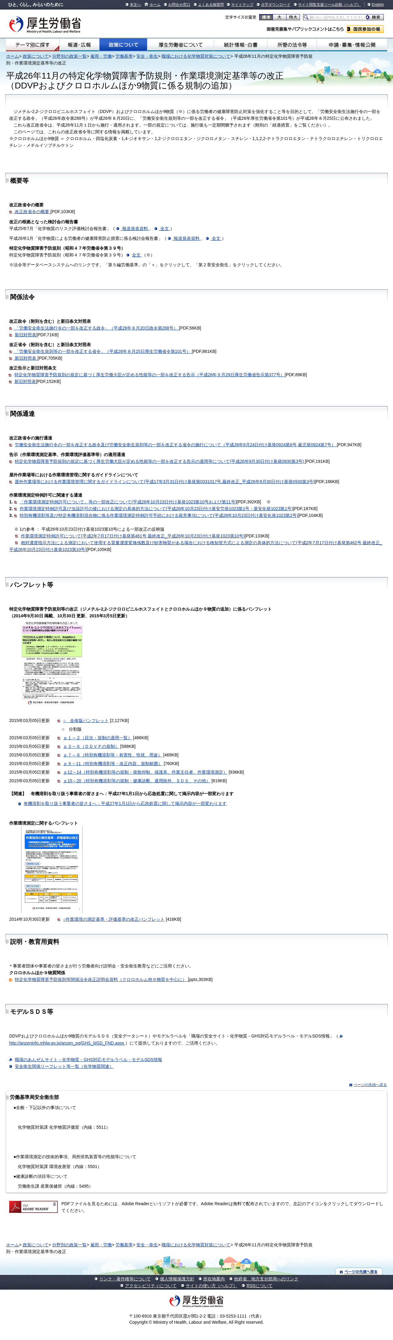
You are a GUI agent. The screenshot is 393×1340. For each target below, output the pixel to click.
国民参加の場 (365, 29)
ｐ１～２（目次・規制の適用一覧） (97, 737)
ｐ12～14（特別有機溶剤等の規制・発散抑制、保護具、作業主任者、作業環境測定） (145, 772)
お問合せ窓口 (179, 4)
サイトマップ (242, 4)
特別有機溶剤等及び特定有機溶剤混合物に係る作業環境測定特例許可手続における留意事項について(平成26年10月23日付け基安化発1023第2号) (159, 515)
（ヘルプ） (351, 4)
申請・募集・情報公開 (352, 44)
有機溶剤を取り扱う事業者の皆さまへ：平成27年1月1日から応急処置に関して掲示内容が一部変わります (125, 803)
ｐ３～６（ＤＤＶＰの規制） (91, 746)
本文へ (135, 4)
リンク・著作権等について (125, 1278)
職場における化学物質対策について (195, 56)
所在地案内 (214, 1278)
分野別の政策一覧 (69, 56)
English (378, 4)
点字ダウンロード (275, 4)
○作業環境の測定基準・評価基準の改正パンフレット (114, 919)
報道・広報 (79, 44)
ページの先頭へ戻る (370, 1085)
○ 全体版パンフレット (86, 720)
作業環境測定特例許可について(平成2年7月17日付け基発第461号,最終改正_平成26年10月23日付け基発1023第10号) (133, 535)
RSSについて (260, 1285)
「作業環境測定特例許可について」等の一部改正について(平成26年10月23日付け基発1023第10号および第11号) (128, 501)
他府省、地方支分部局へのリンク (266, 1278)
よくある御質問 (211, 4)
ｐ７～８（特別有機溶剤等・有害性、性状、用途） (112, 754)
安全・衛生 (147, 56)
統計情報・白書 (240, 44)
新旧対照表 (25, 334)
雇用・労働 (101, 56)
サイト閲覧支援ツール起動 (320, 4)
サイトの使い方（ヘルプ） (211, 1285)
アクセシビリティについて (151, 1285)
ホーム (155, 4)
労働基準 (124, 56)
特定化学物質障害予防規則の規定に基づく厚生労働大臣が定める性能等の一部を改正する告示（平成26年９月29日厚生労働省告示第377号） (149, 374)
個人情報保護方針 (177, 1278)
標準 (266, 17)
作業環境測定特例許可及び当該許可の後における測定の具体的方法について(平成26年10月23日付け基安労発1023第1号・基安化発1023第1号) (156, 508)
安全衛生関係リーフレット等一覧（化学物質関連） (64, 1066)
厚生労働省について (180, 44)
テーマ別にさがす (32, 45)
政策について (123, 44)
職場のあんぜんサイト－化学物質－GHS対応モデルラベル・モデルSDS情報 (88, 1059)
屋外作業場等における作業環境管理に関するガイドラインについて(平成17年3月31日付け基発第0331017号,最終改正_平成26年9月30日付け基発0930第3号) (164, 481)
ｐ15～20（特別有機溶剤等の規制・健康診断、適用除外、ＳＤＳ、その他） (136, 780)
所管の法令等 (292, 44)
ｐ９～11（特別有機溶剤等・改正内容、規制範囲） (113, 763)
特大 (293, 17)
